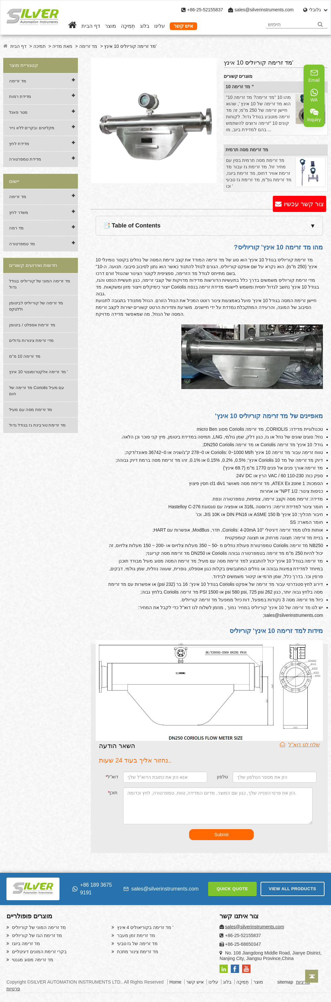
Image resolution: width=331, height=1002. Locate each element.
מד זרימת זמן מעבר (135, 935)
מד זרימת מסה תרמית (247, 149)
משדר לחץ (18, 212)
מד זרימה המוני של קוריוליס (38, 927)
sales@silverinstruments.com (264, 9)
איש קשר (183, 26)
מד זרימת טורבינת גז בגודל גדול (37, 425)
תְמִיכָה (128, 26)
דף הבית (90, 26)
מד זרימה (88, 46)
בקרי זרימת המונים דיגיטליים (39, 951)
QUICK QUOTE (232, 888)
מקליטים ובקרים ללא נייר (31, 127)
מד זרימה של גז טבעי (137, 943)
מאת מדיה (62, 46)
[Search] (320, 24)
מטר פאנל (18, 112)
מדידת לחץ (19, 143)
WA (314, 95)
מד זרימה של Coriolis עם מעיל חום (36, 390)
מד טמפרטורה (22, 243)
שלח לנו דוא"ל (300, 744)
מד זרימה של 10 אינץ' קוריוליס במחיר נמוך (268, 607)
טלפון (222, 776)
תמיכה (39, 46)
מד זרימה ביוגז (25, 943)
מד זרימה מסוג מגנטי (32, 959)
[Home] (72, 26)
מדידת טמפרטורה (25, 159)
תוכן (112, 792)
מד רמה (16, 228)
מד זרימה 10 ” (240, 86)
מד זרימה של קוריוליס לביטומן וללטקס (36, 306)
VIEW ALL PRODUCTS (292, 888)
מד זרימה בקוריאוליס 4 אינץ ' (145, 927)
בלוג (144, 26)
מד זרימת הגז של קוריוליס (36, 935)
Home (175, 982)
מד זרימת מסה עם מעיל (30, 409)
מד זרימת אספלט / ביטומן (32, 324)
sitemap (285, 982)
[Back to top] (311, 976)
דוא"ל (112, 776)
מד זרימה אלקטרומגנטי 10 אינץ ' (38, 371)
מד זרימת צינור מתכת (137, 951)
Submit (221, 834)
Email (314, 76)
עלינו (159, 26)
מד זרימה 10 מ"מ (24, 356)
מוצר (110, 26)
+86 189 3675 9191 (92, 888)
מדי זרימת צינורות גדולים (31, 340)
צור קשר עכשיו (304, 204)
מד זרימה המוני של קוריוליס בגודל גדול (39, 284)
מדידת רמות (20, 96)
